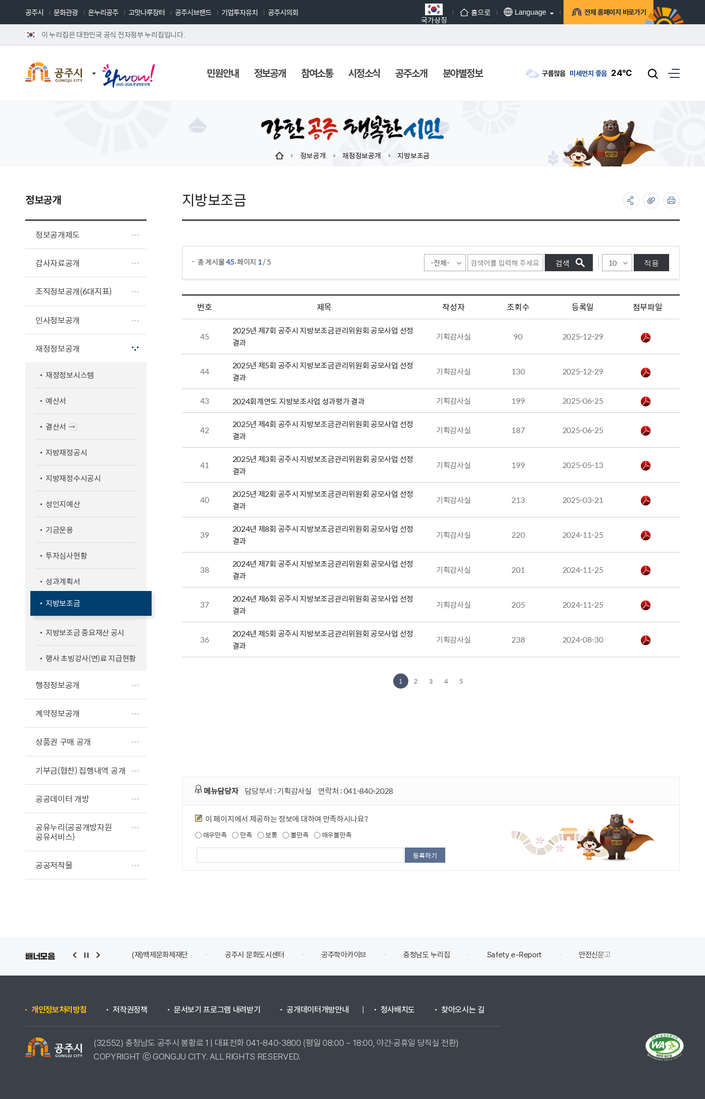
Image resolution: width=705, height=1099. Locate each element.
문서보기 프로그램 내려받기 (217, 1010)
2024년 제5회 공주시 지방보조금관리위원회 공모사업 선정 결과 (322, 639)
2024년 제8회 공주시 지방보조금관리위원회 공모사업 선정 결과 (322, 534)
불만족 (295, 835)
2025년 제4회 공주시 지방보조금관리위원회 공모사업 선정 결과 (322, 430)
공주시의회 (283, 12)
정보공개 (313, 155)
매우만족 (211, 835)
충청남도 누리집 (426, 954)
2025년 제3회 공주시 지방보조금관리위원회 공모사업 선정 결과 (322, 465)
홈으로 (457, 12)
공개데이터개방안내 (318, 1010)
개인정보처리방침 (58, 1010)
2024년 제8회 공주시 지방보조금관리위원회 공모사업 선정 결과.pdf (646, 535)
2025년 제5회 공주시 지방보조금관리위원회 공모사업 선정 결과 (322, 371)
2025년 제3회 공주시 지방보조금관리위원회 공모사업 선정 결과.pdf (646, 465)
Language (507, 12)
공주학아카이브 (343, 954)
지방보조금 (413, 155)
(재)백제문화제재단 (159, 954)
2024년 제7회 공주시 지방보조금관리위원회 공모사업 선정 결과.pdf (646, 570)
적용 (651, 263)
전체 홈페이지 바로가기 (601, 13)
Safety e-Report (514, 954)
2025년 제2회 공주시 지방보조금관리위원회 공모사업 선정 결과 (322, 500)
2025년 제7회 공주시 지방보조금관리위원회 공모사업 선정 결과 (322, 336)
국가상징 (416, 13)
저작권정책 (130, 1010)
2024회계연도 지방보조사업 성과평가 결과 (298, 401)
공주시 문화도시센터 (255, 954)
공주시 (34, 12)
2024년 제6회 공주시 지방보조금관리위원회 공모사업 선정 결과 (322, 604)
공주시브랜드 (193, 12)
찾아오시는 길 (463, 1010)
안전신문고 (595, 954)
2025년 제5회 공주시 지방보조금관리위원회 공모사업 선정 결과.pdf (646, 372)
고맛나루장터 (146, 12)
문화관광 (66, 12)
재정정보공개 (361, 155)
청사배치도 (398, 1010)
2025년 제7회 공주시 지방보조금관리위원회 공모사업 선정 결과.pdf (646, 337)
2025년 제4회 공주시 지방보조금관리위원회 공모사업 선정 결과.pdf (646, 431)
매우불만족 (332, 835)
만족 (242, 835)
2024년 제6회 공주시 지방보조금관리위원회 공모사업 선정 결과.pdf (646, 605)
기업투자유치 (239, 12)
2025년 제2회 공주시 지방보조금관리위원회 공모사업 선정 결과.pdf (646, 500)
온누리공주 (103, 12)
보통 (267, 835)
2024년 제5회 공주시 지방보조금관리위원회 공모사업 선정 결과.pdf (646, 640)
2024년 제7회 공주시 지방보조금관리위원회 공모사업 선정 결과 (322, 569)
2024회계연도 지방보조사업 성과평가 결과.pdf (646, 401)
